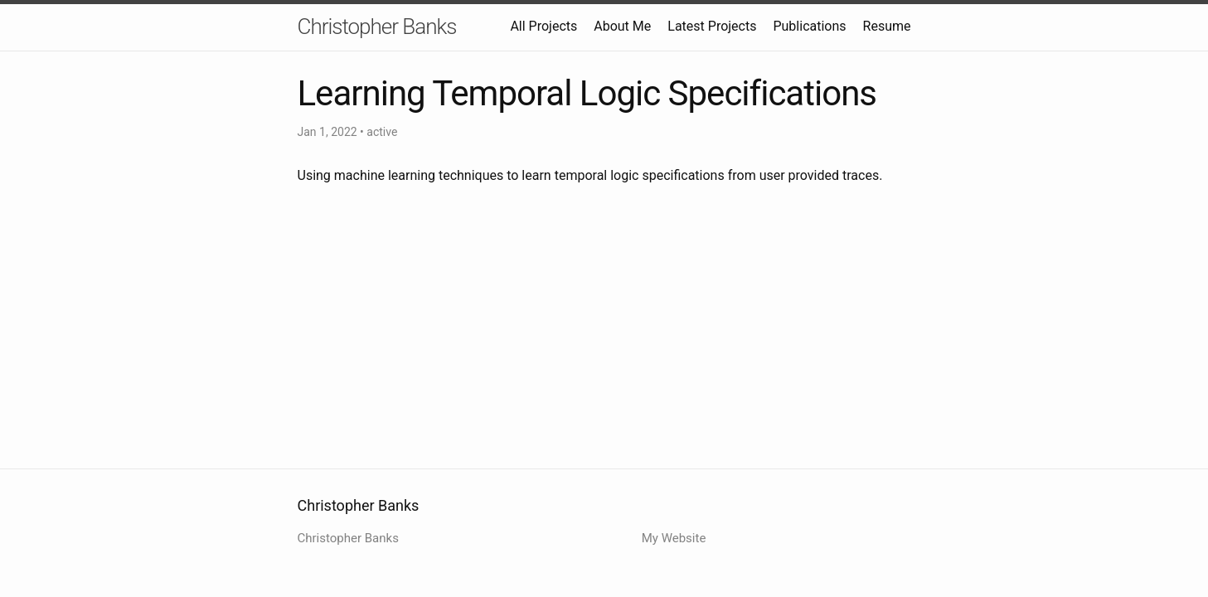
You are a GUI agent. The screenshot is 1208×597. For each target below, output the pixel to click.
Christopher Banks (377, 26)
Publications (809, 26)
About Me (622, 26)
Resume (887, 26)
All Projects (543, 26)
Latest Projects (711, 26)
